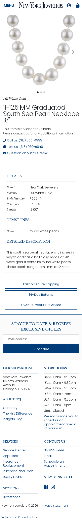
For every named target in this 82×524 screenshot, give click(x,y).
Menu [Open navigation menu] (9, 5)
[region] (41, 239)
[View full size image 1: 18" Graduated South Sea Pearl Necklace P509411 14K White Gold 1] (41, 51)
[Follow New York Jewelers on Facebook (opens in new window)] (46, 487)
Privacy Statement (55, 506)
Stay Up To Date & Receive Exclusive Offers (41, 327)
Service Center (14, 450)
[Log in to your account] (68, 5)
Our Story (10, 408)
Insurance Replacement (13, 463)
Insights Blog (13, 419)
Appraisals (11, 456)
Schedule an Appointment (54, 463)
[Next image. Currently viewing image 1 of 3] (73, 51)
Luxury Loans (13, 476)
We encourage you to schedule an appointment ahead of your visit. (61, 422)
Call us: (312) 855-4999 (22, 140)
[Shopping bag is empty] (77, 5)
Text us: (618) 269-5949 (23, 146)
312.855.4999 (54, 450)
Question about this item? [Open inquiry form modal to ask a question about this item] (25, 153)
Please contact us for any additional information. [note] (38, 133)
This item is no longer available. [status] (27, 129)
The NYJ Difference (17, 413)
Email (48, 456)
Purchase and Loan (18, 471)
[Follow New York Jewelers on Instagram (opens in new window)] (53, 487)
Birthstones (11, 497)
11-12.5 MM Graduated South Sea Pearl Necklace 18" (41, 114)
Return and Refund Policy (19, 517)
